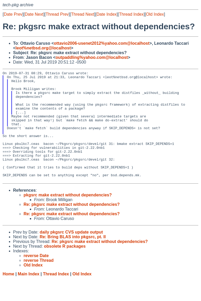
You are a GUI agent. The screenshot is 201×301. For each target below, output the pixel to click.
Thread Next (82, 14)
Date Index (106, 14)
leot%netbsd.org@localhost (43, 48)
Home (8, 296)
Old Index (155, 14)
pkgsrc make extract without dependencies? (68, 217)
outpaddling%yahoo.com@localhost (91, 57)
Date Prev (13, 14)
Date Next (34, 14)
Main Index (29, 296)
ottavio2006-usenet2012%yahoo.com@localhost (101, 43)
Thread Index (131, 14)
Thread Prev (57, 14)
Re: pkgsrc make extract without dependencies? (72, 226)
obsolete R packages (65, 268)
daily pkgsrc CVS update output (71, 254)
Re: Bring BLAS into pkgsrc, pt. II (72, 259)
